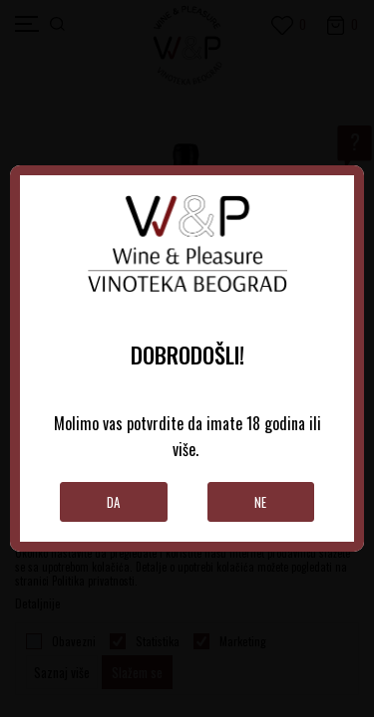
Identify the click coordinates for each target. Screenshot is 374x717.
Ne (260, 502)
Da (113, 502)
